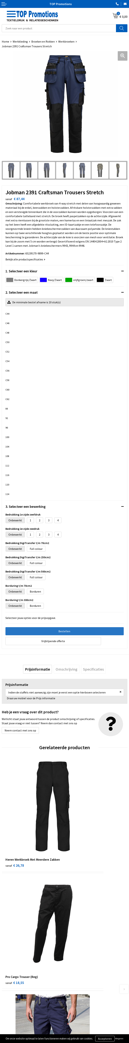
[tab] (37, 669)
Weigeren (119, 1038)
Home (5, 41)
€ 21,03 (77, 905)
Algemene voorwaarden (16, 1026)
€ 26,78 (14, 826)
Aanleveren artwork (78, 1032)
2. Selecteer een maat (21, 292)
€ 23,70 (14, 905)
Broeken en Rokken (43, 41)
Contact (71, 970)
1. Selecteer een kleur (21, 271)
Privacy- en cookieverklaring (19, 1032)
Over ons (71, 965)
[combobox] (59, 28)
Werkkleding (20, 41)
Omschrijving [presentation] (66, 669)
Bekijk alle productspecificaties (25, 259)
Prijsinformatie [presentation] (37, 669)
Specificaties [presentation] (93, 669)
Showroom (72, 1026)
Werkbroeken (66, 41)
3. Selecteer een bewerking (25, 506)
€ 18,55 (77, 826)
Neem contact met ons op (20, 730)
